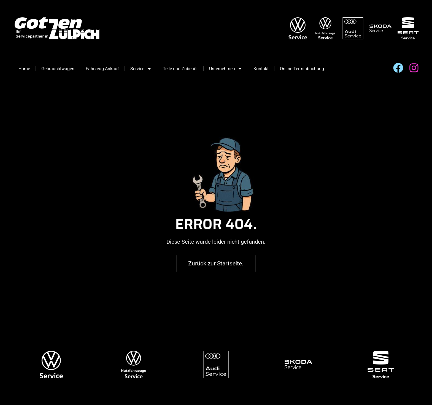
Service (141, 69)
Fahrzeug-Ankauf (102, 68)
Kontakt (261, 68)
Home (24, 68)
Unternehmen (225, 69)
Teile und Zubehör (180, 68)
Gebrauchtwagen (57, 68)
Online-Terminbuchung (302, 68)
